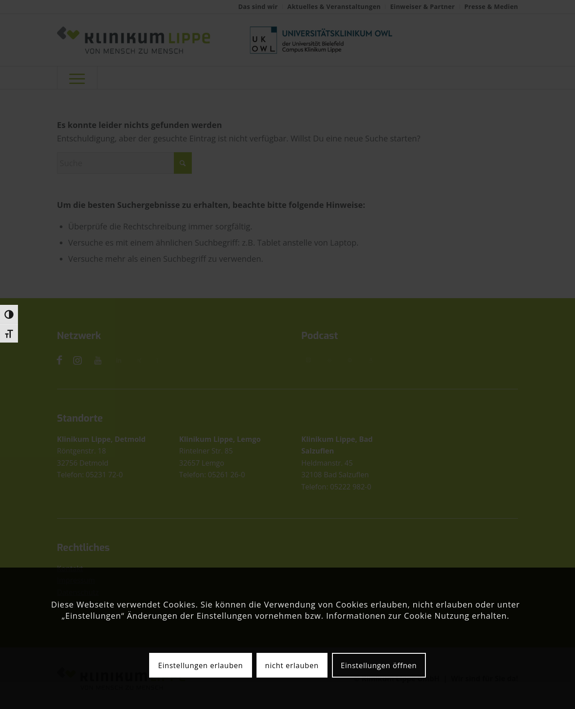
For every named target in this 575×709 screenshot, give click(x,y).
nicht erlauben (291, 665)
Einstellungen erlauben (200, 665)
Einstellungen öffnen (379, 665)
